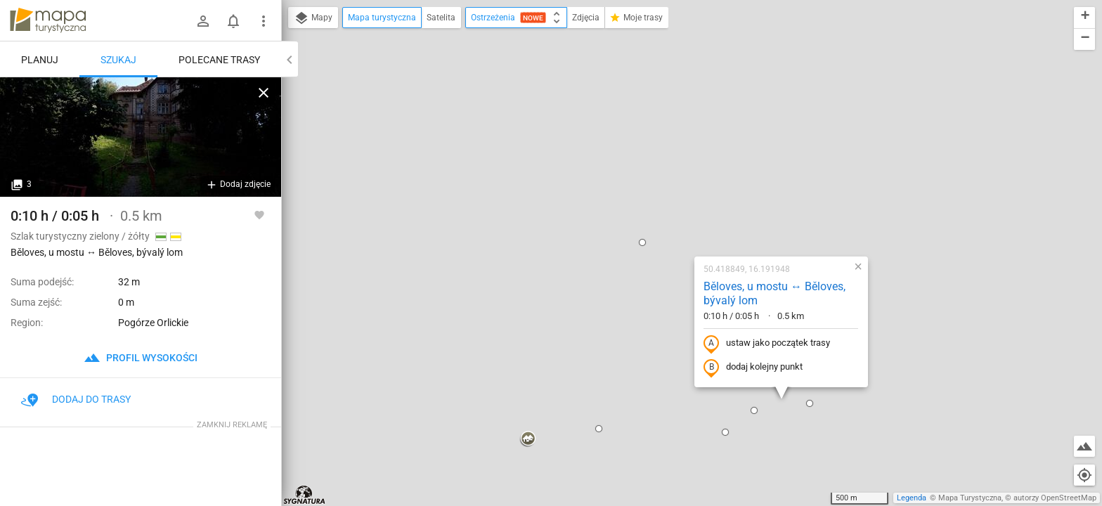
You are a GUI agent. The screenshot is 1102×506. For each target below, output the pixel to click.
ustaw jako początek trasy (677, 192)
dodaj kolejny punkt (663, 216)
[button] (294, 257)
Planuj (39, 59)
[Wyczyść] (263, 93)
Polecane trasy (219, 59)
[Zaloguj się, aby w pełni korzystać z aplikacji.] (259, 214)
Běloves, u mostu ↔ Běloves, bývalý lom (685, 142)
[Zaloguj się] (203, 21)
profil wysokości (140, 357)
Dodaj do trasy (76, 399)
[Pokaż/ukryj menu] (263, 21)
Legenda (911, 497)
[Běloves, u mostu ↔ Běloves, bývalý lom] (140, 137)
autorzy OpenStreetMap (1054, 497)
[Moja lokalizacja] (1084, 475)
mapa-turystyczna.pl (48, 20)
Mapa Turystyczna (969, 497)
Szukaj (118, 59)
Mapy (313, 18)
